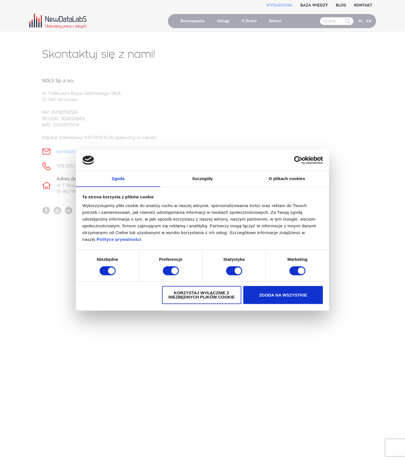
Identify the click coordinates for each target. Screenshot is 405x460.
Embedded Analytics (228, 366)
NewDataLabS (59, 20)
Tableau (52, 398)
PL (361, 21)
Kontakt (297, 358)
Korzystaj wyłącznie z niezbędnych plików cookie (201, 295)
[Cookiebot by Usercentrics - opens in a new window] (298, 160)
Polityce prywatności (119, 239)
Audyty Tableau (223, 372)
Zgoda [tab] (118, 178)
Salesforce (54, 393)
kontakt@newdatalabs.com (323, 369)
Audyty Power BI (224, 377)
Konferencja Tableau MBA (67, 367)
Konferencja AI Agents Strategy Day (77, 377)
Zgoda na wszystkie (283, 295)
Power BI (52, 403)
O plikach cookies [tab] (287, 178)
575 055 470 (70, 166)
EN (368, 21)
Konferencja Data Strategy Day (72, 372)
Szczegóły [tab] (202, 178)
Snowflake (54, 434)
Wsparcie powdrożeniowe (232, 361)
